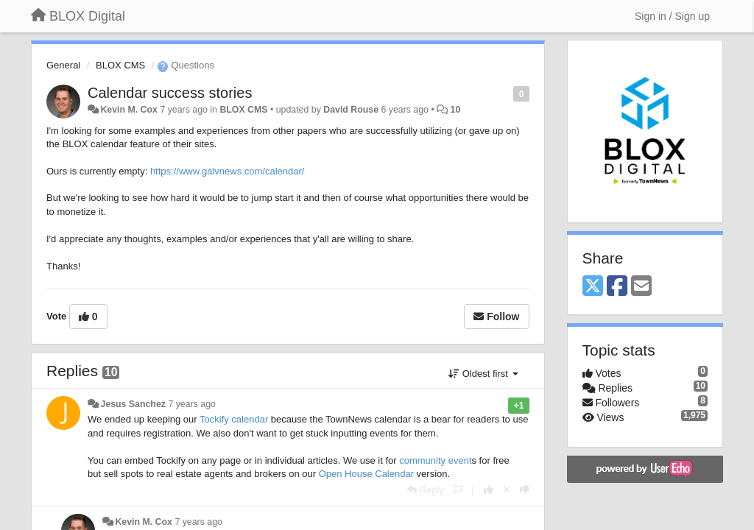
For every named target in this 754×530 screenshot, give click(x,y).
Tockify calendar (234, 419)
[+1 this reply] (488, 489)
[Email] (641, 287)
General (63, 65)
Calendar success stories (170, 93)
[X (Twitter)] (592, 287)
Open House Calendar (366, 473)
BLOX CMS (120, 65)
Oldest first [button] (483, 373)
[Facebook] (617, 287)
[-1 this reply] (524, 489)
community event (435, 460)
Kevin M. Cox (129, 110)
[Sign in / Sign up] (672, 16)
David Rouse (350, 110)
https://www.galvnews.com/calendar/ (227, 171)
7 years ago (192, 404)
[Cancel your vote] (506, 489)
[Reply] (425, 489)
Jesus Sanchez (133, 404)
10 (456, 110)
